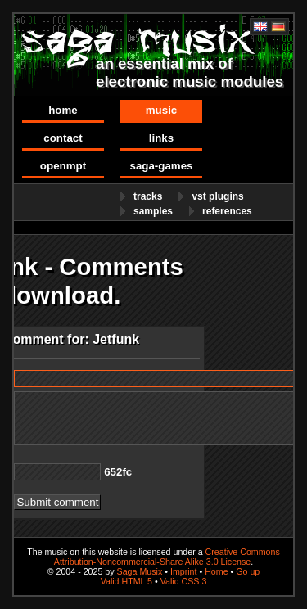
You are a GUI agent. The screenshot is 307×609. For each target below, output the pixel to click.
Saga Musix (140, 571)
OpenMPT (63, 166)
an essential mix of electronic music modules (189, 72)
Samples (153, 211)
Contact (62, 138)
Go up (248, 571)
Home (63, 110)
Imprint (183, 571)
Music (162, 110)
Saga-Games (160, 166)
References (227, 211)
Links (161, 138)
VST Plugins (217, 196)
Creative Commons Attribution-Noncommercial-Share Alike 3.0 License (167, 556)
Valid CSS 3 (183, 581)
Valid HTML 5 (126, 581)
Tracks (147, 196)
